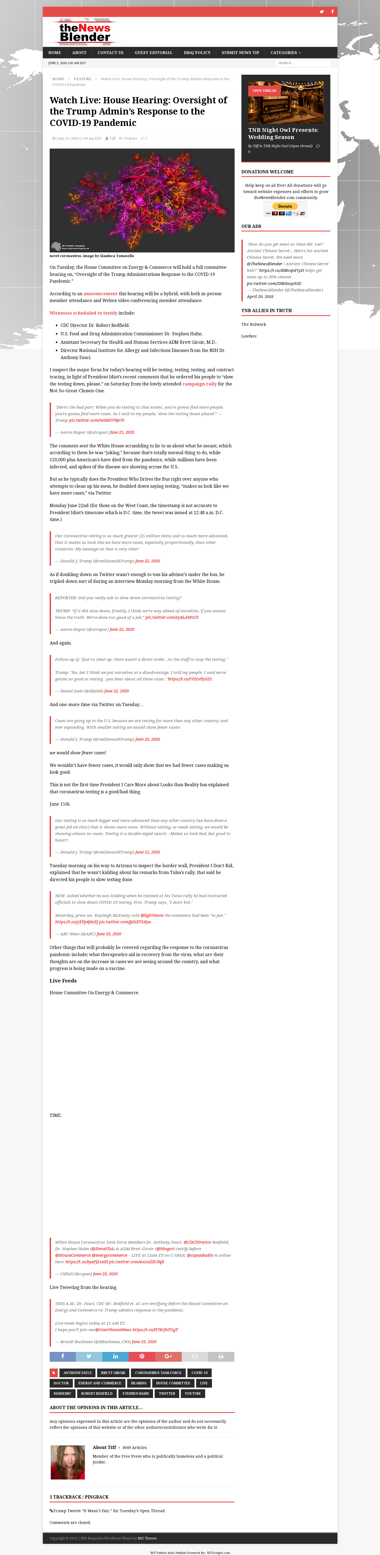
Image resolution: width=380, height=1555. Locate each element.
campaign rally (199, 383)
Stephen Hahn (135, 1393)
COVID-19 (200, 1372)
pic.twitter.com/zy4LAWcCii (172, 616)
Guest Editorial (154, 52)
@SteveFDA (102, 1248)
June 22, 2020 (147, 560)
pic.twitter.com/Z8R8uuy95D (274, 283)
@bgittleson (151, 915)
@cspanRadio (200, 1254)
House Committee (173, 1383)
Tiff (112, 138)
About (79, 52)
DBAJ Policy (197, 52)
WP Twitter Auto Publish (168, 1552)
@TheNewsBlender (264, 263)
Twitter (167, 1393)
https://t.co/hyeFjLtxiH (86, 1261)
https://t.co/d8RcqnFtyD (281, 270)
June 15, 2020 (147, 851)
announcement (100, 293)
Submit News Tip (240, 52)
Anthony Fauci (77, 1372)
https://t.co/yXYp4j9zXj (76, 921)
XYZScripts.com (218, 1552)
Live (204, 1383)
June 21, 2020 (122, 431)
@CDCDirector (197, 1241)
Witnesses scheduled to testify (83, 312)
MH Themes (147, 1538)
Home (54, 52)
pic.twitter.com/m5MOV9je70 (96, 419)
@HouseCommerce (73, 1254)
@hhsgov (165, 1248)
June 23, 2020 (147, 739)
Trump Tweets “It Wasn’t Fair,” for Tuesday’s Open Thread (109, 1510)
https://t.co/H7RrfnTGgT (155, 1329)
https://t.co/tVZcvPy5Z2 (190, 678)
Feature (130, 138)
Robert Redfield (97, 1393)
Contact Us (111, 52)
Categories (284, 52)
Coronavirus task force (158, 1372)
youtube (193, 1393)
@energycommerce (109, 1254)
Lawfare (249, 335)
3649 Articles (134, 1447)
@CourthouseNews (113, 1329)
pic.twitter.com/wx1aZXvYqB (136, 1261)
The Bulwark (253, 324)
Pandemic (62, 1393)
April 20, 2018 (260, 296)
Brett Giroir (113, 1372)
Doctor (61, 1383)
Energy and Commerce (100, 1383)
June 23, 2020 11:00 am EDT (79, 138)
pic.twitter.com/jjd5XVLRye (125, 921)
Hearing (138, 1383)
